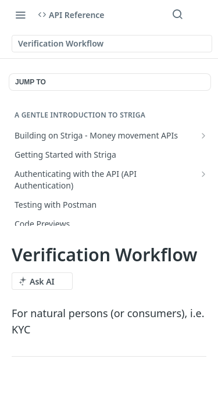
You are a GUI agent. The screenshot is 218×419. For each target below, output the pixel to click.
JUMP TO (30, 82)
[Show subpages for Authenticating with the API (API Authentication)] (203, 174)
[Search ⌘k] (177, 14)
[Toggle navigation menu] (20, 14)
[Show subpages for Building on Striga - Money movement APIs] (203, 135)
